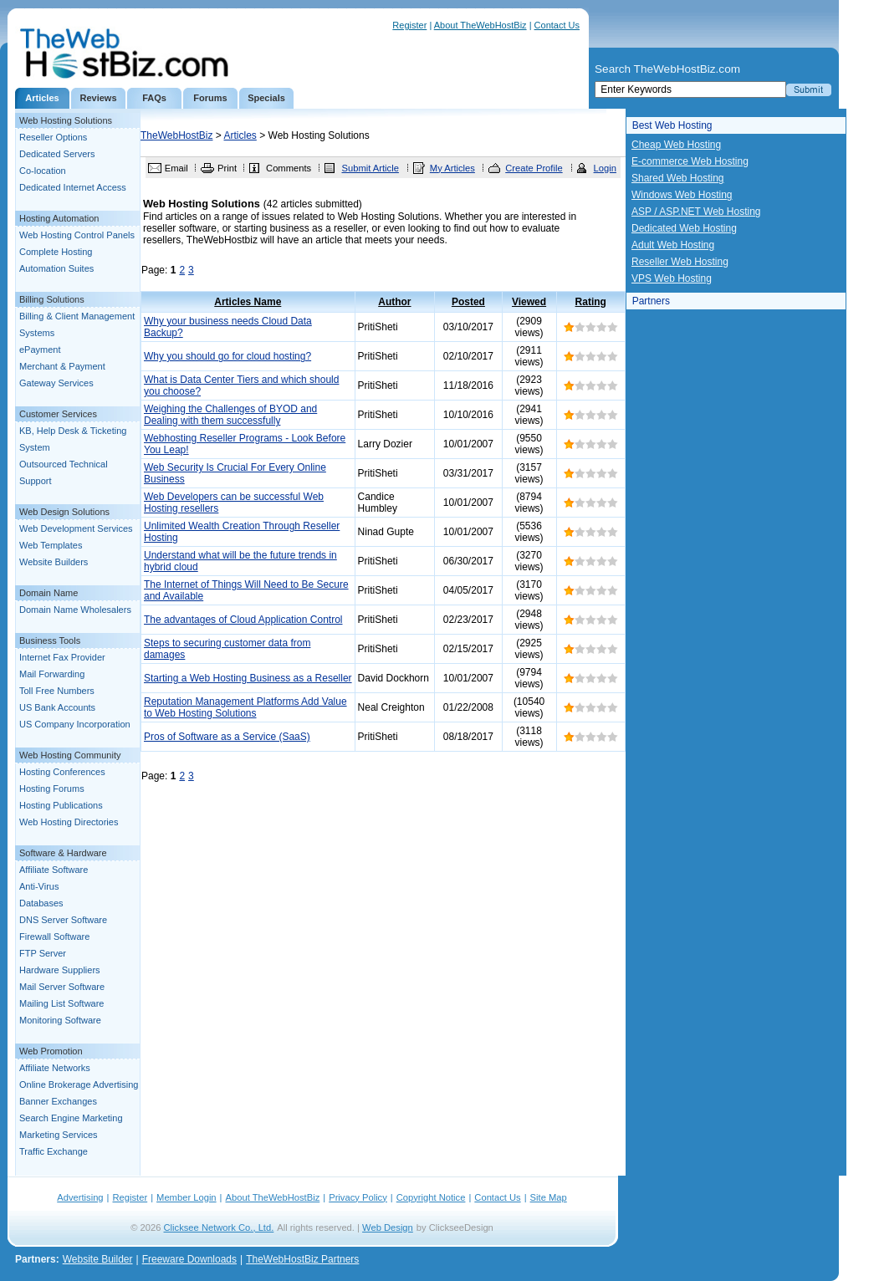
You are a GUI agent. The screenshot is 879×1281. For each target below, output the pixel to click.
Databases (41, 903)
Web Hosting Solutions (65, 120)
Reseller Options (53, 137)
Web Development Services (76, 528)
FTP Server (42, 953)
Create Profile (533, 168)
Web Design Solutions (64, 512)
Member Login (186, 1197)
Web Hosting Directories (68, 822)
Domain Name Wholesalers (75, 610)
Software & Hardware (63, 853)
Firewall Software (54, 936)
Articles (42, 98)
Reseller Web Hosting (679, 262)
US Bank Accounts (57, 707)
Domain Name (48, 593)
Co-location (42, 171)
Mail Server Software (62, 987)
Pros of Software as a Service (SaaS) (227, 737)
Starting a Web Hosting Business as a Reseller (248, 678)
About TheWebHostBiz (480, 25)
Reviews (97, 98)
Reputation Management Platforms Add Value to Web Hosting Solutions (245, 707)
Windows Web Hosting (682, 195)
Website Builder (98, 1259)
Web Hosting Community (69, 755)
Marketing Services (58, 1135)
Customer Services (58, 414)
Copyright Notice (431, 1197)
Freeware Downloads (189, 1259)
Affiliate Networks (54, 1068)
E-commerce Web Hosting (690, 161)
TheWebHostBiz (176, 135)
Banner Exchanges (58, 1101)
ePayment (40, 349)
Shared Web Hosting (677, 178)
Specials (266, 98)
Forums (210, 98)
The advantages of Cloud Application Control (243, 619)
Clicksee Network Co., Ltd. (219, 1227)
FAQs (154, 98)
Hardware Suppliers (59, 970)
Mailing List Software (62, 1003)
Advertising (80, 1197)
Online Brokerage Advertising (78, 1084)
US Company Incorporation (74, 724)
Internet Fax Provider (62, 657)
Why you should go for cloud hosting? (227, 356)
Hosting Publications (61, 805)
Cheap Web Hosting (676, 145)
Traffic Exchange (53, 1151)
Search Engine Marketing (71, 1118)
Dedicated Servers (57, 154)
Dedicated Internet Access (72, 187)
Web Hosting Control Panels (77, 235)
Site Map (548, 1197)
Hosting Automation (59, 218)
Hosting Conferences (62, 772)
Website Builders (53, 562)
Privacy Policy (358, 1197)
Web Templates (50, 545)
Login (605, 168)
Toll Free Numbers (57, 691)
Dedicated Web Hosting (684, 228)
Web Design (387, 1227)
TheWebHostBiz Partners (302, 1259)
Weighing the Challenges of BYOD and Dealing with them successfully (230, 414)
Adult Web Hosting (672, 245)
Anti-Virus (39, 886)
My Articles (452, 168)
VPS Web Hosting (671, 278)
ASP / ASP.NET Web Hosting (696, 211)
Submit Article (369, 168)
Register (409, 25)
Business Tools (49, 640)
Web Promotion (51, 1051)
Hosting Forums (51, 788)
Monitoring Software (60, 1020)
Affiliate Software (53, 870)
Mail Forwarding (51, 674)
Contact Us (557, 25)
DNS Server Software (63, 920)
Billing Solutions (51, 299)
